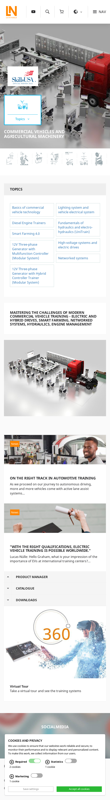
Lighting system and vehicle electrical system (76, 209)
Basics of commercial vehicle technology (28, 209)
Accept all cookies (79, 789)
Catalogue (25, 588)
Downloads (26, 600)
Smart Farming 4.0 (26, 233)
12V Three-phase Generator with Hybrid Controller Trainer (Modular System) (29, 276)
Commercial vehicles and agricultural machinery (34, 133)
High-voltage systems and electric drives (77, 245)
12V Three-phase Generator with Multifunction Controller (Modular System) (30, 251)
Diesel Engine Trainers (29, 223)
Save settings (31, 789)
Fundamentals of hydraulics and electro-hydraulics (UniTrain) (75, 227)
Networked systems (73, 258)
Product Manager (32, 577)
